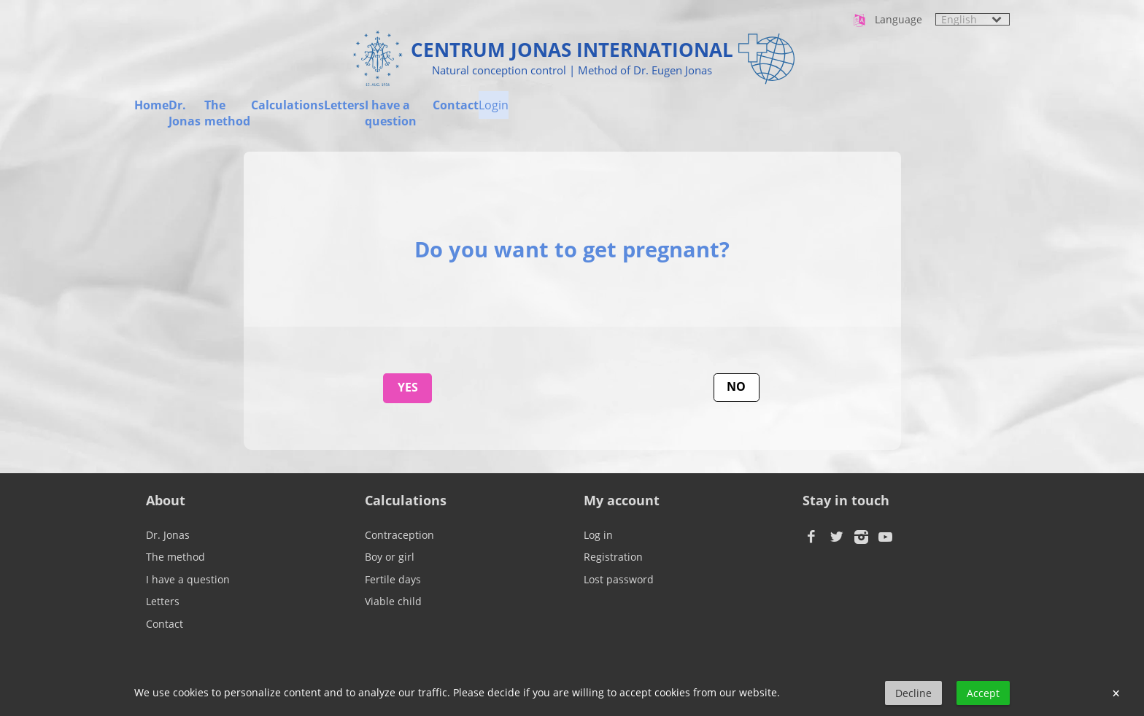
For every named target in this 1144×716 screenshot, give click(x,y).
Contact (896, 112)
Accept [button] (983, 693)
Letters (629, 112)
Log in (598, 535)
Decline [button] (913, 693)
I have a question (761, 112)
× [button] (1116, 693)
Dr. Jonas (256, 112)
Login (995, 112)
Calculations (511, 112)
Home (151, 112)
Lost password (619, 579)
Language (886, 20)
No (736, 386)
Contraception (399, 535)
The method (379, 112)
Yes (408, 387)
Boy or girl (389, 557)
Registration (613, 557)
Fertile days (393, 579)
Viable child (393, 601)
